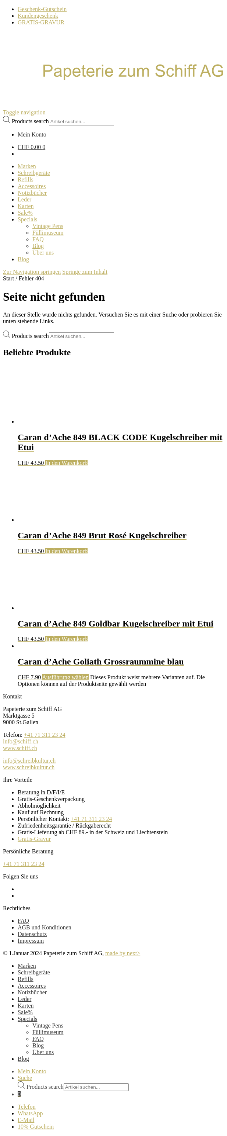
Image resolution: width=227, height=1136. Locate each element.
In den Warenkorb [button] (66, 463)
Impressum (31, 941)
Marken (27, 966)
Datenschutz (32, 934)
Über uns (43, 1052)
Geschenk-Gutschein (42, 9)
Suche (25, 1078)
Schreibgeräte (34, 972)
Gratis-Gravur (34, 839)
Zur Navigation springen (32, 272)
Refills (25, 979)
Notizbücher (32, 992)
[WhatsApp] (121, 1113)
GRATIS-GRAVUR (41, 22)
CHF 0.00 (31, 147)
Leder (24, 999)
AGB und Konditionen (44, 927)
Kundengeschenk (38, 16)
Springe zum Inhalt (84, 272)
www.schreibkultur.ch (28, 767)
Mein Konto (32, 1071)
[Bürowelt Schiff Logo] (13, 106)
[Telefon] (121, 1107)
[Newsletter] (121, 1126)
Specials (27, 1019)
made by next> (122, 953)
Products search (30, 121)
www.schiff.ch (20, 748)
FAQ (23, 921)
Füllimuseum (47, 1032)
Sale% (25, 1012)
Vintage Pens (47, 1025)
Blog (38, 1045)
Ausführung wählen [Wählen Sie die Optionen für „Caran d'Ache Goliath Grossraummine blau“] (65, 677)
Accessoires (32, 986)
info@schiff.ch (20, 741)
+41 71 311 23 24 (44, 735)
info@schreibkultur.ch (29, 760)
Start (8, 278)
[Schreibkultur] (113, 80)
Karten (26, 1005)
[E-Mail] (121, 1120)
